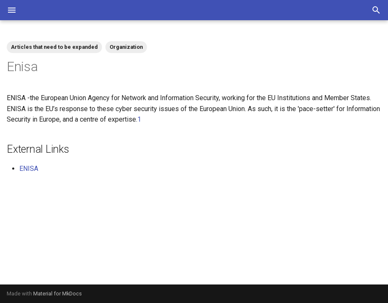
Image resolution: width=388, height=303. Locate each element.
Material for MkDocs (57, 293)
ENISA (28, 169)
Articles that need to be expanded (54, 47)
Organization (126, 47)
